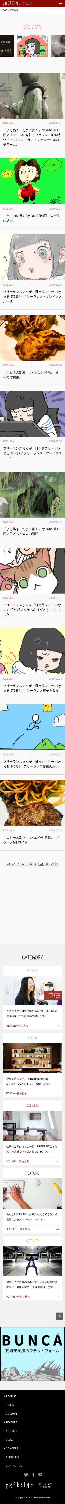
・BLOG (8, 1439)
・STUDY (8, 1405)
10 (23, 863)
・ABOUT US (11, 1457)
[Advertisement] (32, 904)
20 (52, 863)
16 (30, 863)
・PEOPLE (9, 1396)
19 (47, 863)
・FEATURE (10, 1422)
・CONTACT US (12, 1465)
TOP (5, 10)
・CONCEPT (10, 1448)
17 (36, 863)
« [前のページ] (18, 863)
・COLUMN (10, 1413)
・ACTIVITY (10, 1431)
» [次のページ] (57, 863)
